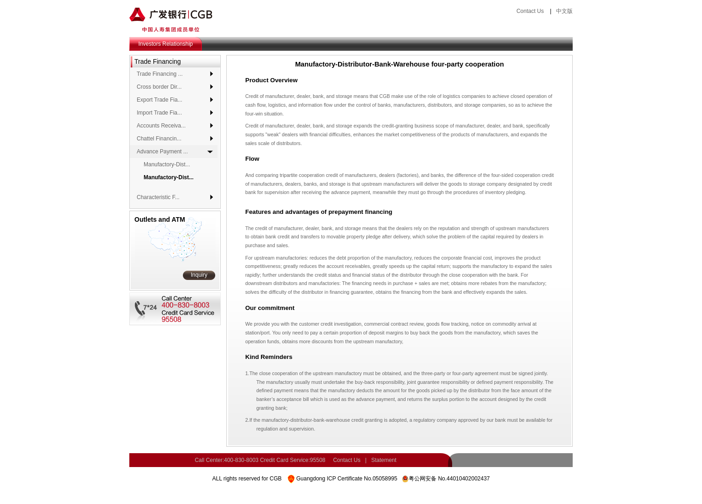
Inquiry (199, 275)
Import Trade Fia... (159, 112)
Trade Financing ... (160, 74)
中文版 (564, 11)
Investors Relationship (165, 44)
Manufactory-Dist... (167, 164)
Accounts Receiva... (161, 125)
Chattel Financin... (159, 138)
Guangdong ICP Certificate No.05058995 (346, 478)
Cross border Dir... (159, 87)
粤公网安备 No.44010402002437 (449, 478)
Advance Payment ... (162, 151)
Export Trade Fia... (159, 100)
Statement (384, 460)
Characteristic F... (158, 197)
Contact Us (530, 11)
